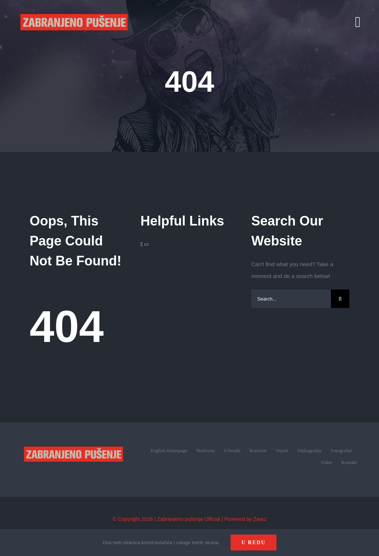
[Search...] (291, 298)
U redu (253, 542)
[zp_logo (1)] (73, 436)
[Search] (340, 298)
